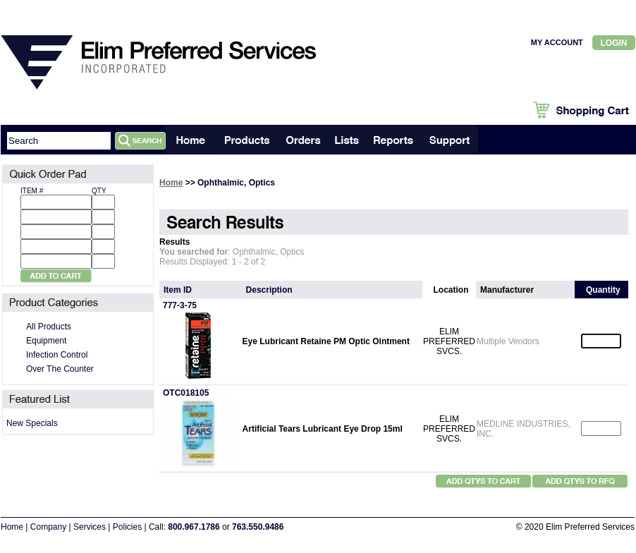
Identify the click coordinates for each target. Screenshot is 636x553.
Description (269, 290)
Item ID (178, 290)
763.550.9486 (257, 527)
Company (48, 527)
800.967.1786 (193, 527)
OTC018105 (186, 393)
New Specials (32, 423)
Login (614, 43)
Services (89, 527)
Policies (127, 527)
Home (171, 183)
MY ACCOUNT (557, 42)
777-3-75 (180, 305)
